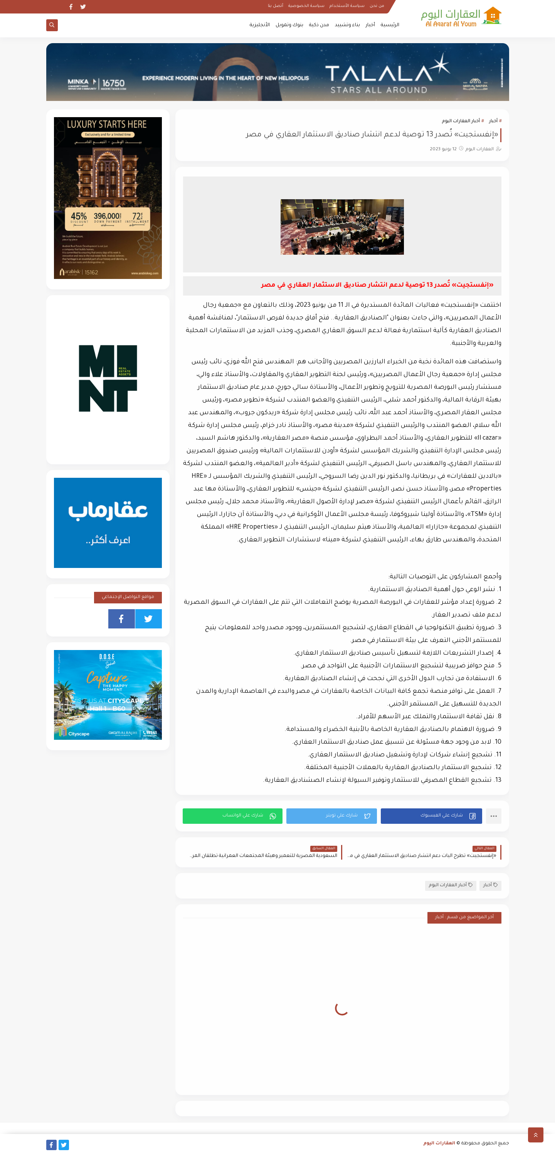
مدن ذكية (319, 25)
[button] (431, 816)
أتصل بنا (275, 6)
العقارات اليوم (439, 1143)
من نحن (377, 6)
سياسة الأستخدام (347, 6)
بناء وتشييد (347, 25)
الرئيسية (390, 25)
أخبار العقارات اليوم (461, 121)
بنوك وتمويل (289, 25)
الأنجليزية (260, 25)
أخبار (370, 25)
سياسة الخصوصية (306, 6)
